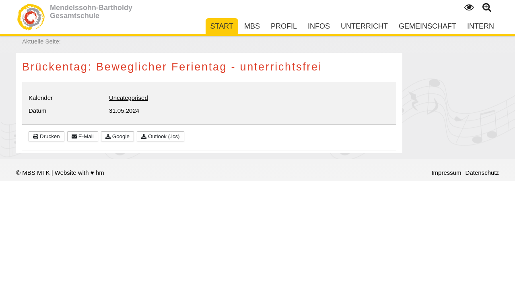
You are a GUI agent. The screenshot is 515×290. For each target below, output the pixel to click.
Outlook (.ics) (160, 136)
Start (221, 26)
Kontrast (469, 7)
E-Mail (83, 136)
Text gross (487, 7)
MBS (252, 26)
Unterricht (364, 26)
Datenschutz (482, 172)
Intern (480, 26)
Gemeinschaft (427, 26)
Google (117, 136)
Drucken (46, 136)
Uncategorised (128, 97)
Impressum (446, 172)
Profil (284, 26)
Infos (319, 26)
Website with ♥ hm (79, 172)
